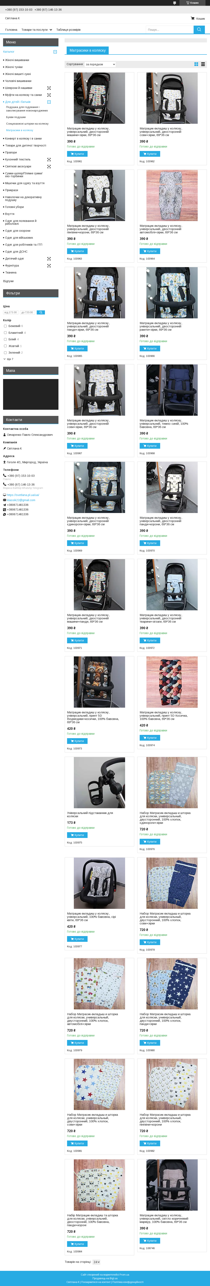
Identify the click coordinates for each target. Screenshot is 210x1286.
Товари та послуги (34, 29)
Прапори (11, 152)
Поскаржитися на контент (96, 1282)
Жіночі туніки (14, 67)
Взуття (9, 214)
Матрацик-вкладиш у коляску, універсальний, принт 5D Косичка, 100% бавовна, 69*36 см (164, 716)
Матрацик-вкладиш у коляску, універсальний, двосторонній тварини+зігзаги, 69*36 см (161, 618)
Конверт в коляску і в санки (23, 138)
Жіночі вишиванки (17, 60)
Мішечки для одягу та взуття (25, 183)
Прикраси (11, 190)
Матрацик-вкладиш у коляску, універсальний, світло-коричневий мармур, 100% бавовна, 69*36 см (164, 1219)
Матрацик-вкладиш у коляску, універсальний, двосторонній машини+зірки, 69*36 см (88, 132)
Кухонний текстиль (18, 159)
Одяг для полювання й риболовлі (21, 222)
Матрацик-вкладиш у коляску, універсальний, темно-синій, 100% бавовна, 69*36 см (164, 424)
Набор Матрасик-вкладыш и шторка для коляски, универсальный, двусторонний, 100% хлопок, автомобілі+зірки (92, 1019)
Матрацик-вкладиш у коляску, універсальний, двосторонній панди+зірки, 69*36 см (88, 326)
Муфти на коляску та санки (23, 94)
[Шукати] (199, 30)
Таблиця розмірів (68, 29)
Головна (11, 29)
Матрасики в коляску (19, 130)
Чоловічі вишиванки (18, 81)
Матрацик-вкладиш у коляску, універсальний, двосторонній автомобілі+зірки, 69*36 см (161, 229)
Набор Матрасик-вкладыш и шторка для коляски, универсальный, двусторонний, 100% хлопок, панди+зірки (165, 1019)
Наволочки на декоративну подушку (23, 198)
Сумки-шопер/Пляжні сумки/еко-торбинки (23, 175)
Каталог (8, 51)
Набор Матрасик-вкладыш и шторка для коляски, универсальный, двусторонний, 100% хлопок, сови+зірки (165, 918)
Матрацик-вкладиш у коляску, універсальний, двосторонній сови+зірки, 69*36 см (161, 132)
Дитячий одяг (14, 258)
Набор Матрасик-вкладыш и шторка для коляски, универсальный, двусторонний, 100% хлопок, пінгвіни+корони (165, 1119)
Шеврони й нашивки (18, 88)
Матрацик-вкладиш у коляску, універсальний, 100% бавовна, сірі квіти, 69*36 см (91, 917)
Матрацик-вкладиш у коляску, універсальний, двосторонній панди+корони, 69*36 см (161, 521)
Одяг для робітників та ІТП (23, 244)
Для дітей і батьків (18, 101)
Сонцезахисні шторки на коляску (27, 123)
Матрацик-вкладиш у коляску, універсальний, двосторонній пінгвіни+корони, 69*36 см (88, 229)
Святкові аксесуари (18, 166)
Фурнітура (12, 265)
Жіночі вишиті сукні (18, 74)
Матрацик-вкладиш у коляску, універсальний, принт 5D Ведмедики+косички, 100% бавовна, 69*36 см (93, 717)
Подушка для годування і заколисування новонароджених (27, 109)
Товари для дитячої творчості (25, 145)
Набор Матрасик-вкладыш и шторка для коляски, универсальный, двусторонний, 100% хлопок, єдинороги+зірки (165, 817)
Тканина (10, 272)
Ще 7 (10, 359)
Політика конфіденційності (128, 1282)
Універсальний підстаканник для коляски (90, 814)
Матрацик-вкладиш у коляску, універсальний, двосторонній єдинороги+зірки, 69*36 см (88, 521)
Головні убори (14, 207)
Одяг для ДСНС (16, 251)
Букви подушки (16, 117)
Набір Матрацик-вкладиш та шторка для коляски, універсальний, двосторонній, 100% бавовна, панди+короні (92, 1220)
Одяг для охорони (17, 230)
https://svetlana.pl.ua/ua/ (23, 495)
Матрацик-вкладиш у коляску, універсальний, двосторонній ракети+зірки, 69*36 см (161, 326)
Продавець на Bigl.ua (105, 1278)
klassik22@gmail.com (21, 500)
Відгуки (8, 281)
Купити (79, 154)
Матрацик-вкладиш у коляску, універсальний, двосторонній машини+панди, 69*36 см (88, 618)
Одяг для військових (19, 237)
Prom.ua (124, 1274)
